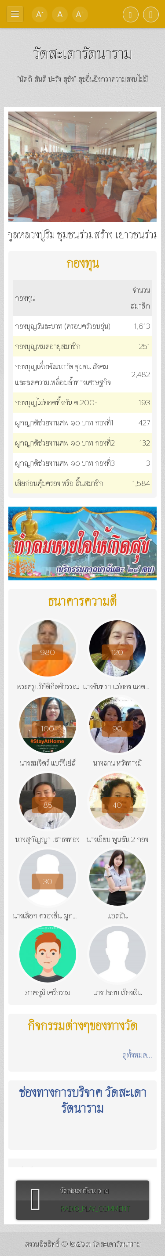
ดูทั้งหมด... (137, 1055)
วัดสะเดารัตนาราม (82, 53)
